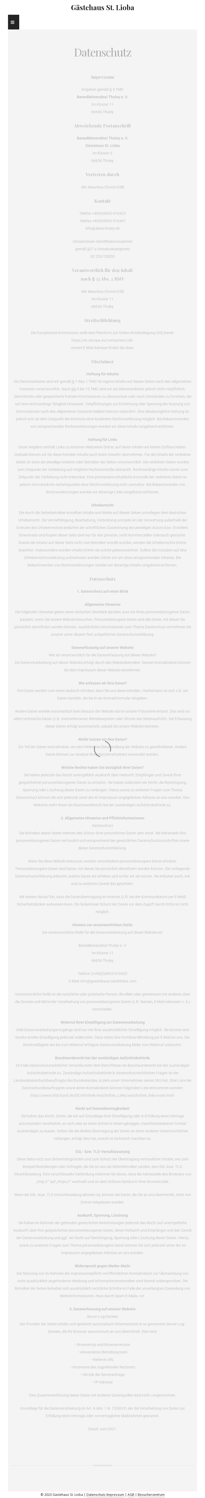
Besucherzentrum (151, 1494)
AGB (131, 1494)
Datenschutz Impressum (105, 1494)
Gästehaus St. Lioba (102, 7)
